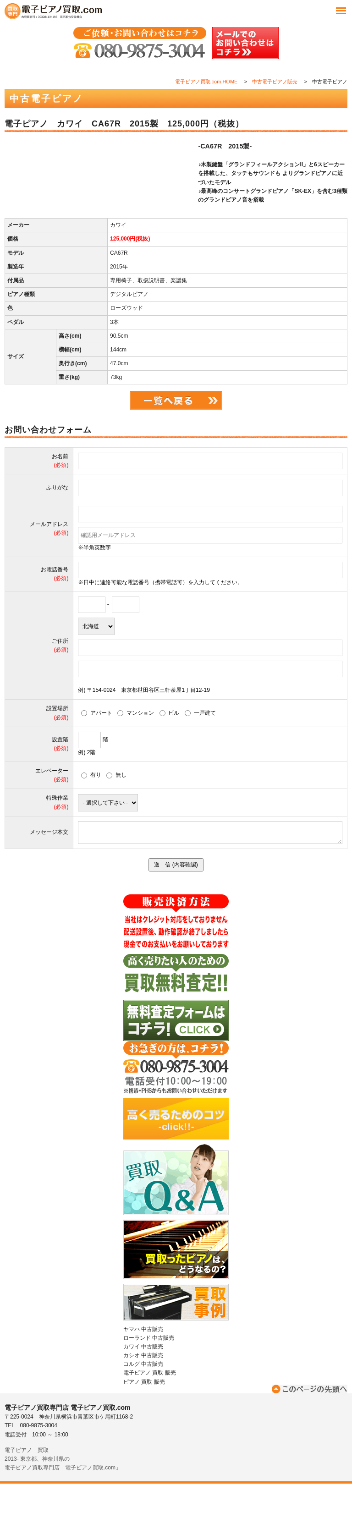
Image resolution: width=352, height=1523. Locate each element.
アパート (96, 752)
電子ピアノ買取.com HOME (206, 81)
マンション (135, 752)
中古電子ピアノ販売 (274, 81)
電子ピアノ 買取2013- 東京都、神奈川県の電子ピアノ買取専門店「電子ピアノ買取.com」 (63, 1498)
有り (91, 814)
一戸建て (200, 752)
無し (116, 814)
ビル (170, 752)
